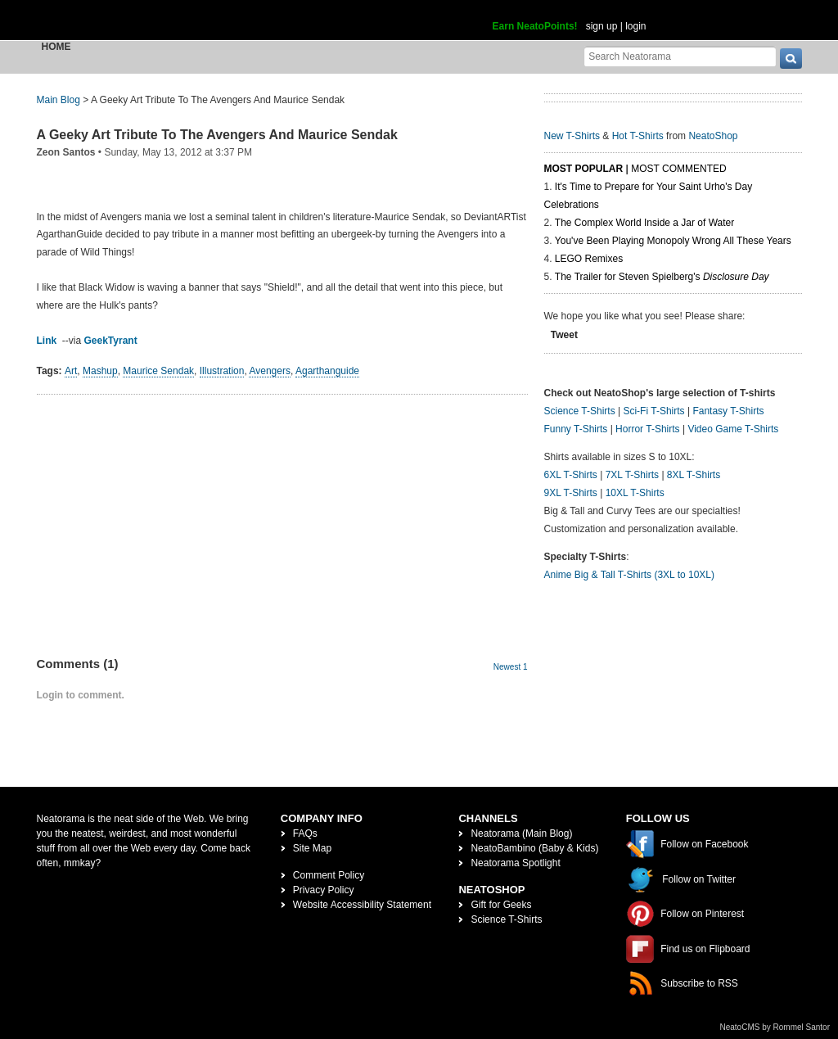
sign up (602, 26)
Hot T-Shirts (638, 136)
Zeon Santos (66, 152)
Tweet (564, 335)
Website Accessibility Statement (362, 904)
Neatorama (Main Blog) (521, 833)
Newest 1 (510, 666)
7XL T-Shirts (632, 475)
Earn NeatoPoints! (535, 26)
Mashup (100, 371)
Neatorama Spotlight (515, 863)
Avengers (269, 371)
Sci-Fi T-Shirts (653, 411)
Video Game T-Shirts (732, 429)
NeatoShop (712, 136)
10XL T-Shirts (635, 493)
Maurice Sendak (158, 371)
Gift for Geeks (501, 904)
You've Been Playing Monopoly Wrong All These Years (673, 240)
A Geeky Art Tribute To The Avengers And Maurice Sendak (217, 135)
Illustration (222, 371)
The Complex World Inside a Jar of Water (644, 222)
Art (71, 371)
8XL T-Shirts (693, 475)
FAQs (305, 833)
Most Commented (678, 168)
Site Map (312, 848)
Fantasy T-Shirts (728, 411)
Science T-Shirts (579, 411)
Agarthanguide (327, 371)
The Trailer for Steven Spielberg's (662, 276)
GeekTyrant (110, 340)
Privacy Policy (323, 890)
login (635, 26)
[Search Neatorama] (680, 56)
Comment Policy (328, 875)
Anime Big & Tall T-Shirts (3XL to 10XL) (629, 574)
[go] (791, 58)
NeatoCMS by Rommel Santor (775, 1027)
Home (56, 46)
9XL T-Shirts (570, 493)
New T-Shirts (572, 136)
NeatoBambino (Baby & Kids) (534, 848)
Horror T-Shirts (647, 429)
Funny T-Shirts (576, 429)
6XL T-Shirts (570, 475)
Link (47, 340)
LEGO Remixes (589, 258)
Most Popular (584, 168)
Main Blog (58, 100)
